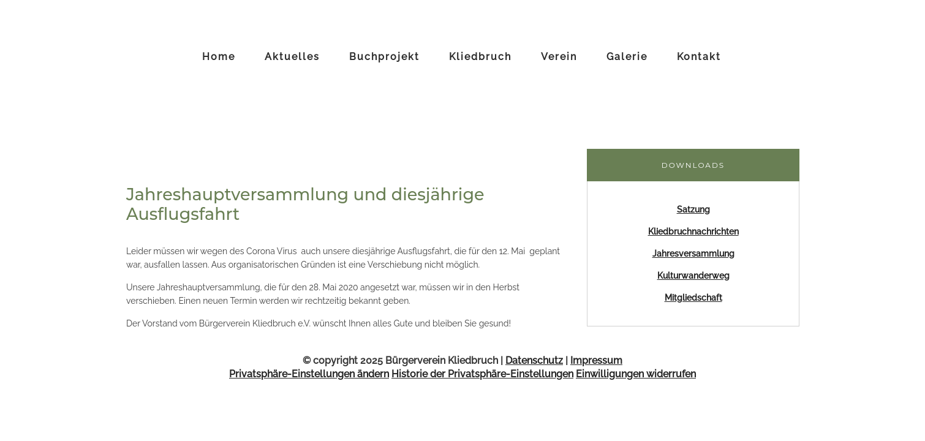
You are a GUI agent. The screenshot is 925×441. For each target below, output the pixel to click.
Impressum (596, 360)
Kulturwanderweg (693, 276)
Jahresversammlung (693, 253)
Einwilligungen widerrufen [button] (636, 374)
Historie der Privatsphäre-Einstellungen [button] (482, 374)
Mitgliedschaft (693, 298)
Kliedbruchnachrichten (693, 231)
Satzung (693, 209)
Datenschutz (534, 360)
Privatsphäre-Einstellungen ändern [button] (309, 374)
